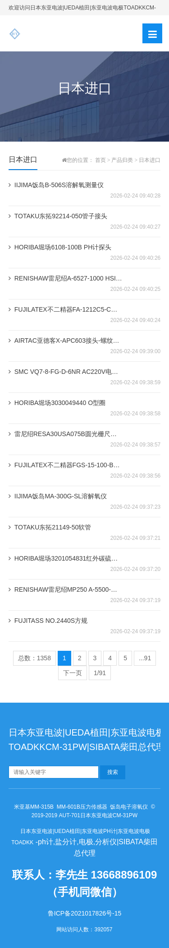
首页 (100, 160)
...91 (145, 658)
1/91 (100, 672)
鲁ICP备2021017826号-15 (84, 913)
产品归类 (122, 160)
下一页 (72, 672)
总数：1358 (34, 658)
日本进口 (149, 160)
